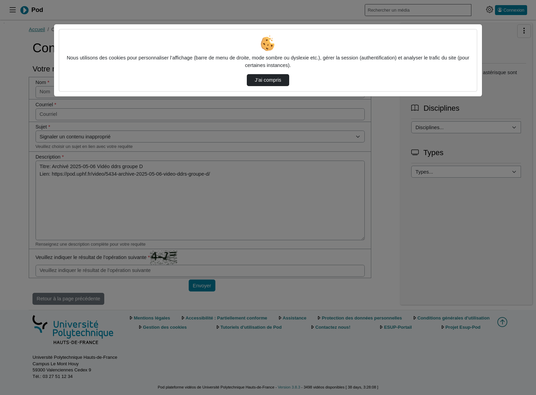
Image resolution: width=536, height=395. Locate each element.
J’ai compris (268, 80)
